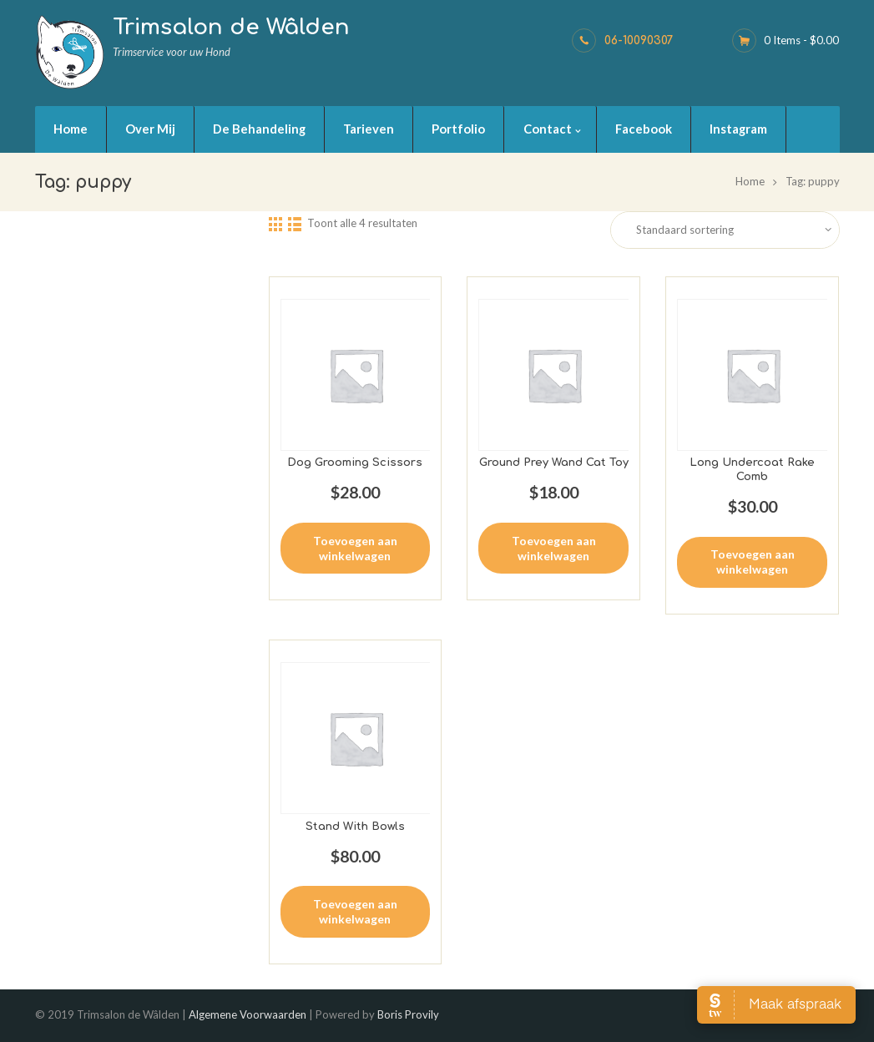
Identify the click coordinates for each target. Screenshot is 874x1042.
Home (750, 181)
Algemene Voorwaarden (247, 1014)
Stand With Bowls (355, 826)
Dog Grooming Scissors (354, 462)
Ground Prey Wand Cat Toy (554, 462)
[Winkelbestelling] (736, 230)
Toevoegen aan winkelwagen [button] (355, 548)
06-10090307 (639, 40)
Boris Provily (408, 1014)
